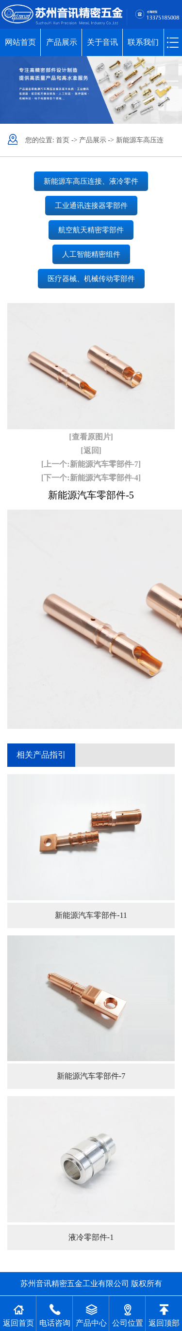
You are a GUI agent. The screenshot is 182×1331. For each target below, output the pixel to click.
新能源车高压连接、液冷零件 (91, 181)
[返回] (91, 450)
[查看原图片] (91, 437)
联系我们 (143, 42)
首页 (62, 140)
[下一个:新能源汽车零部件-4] (91, 478)
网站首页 (20, 42)
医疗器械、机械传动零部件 (91, 279)
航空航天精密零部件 (91, 230)
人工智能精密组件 (91, 254)
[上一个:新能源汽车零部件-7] (91, 464)
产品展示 (61, 42)
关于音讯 (102, 42)
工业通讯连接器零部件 (91, 205)
